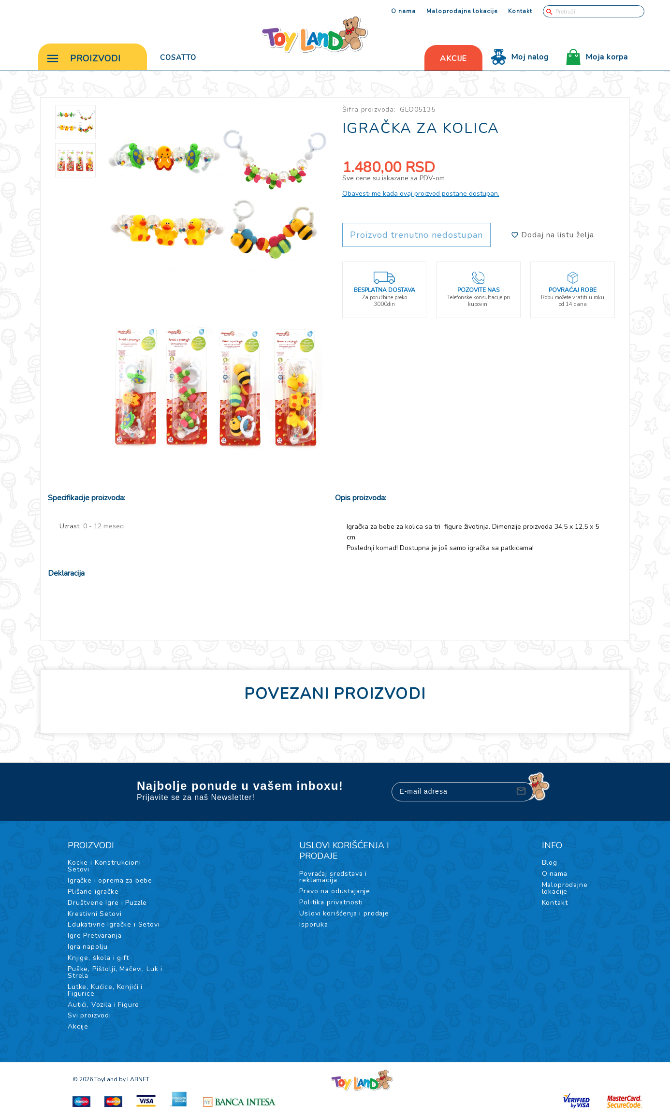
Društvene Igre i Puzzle (107, 904)
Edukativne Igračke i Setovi (114, 926)
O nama (403, 11)
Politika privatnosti (331, 904)
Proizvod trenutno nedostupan (416, 237)
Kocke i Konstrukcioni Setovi (104, 868)
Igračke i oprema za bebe (111, 882)
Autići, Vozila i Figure (104, 1007)
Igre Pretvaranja (95, 938)
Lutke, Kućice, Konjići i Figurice (105, 993)
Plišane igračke (94, 893)
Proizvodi (83, 58)
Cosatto (178, 57)
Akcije (78, 1029)
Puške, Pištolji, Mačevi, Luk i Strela (115, 975)
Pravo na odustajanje (335, 893)
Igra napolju (88, 949)
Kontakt (520, 11)
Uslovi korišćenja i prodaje (344, 915)
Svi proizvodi (89, 1018)
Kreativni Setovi (95, 915)
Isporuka (314, 926)
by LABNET (134, 1082)
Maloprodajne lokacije (461, 11)
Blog (548, 864)
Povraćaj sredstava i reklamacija (334, 878)
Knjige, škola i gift (99, 960)
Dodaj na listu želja (552, 237)
